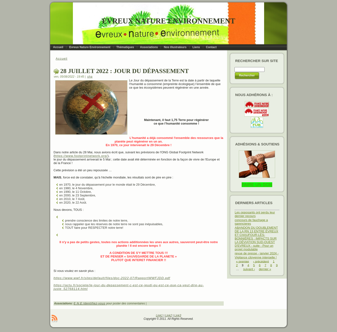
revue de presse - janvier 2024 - (257, 253)
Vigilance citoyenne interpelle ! (256, 257)
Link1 (159, 315)
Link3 (177, 315)
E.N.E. (78, 303)
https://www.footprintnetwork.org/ (81, 156)
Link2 (168, 315)
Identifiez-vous (94, 303)
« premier (242, 261)
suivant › (249, 269)
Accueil (61, 58)
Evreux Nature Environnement (168, 21)
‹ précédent (261, 261)
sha (89, 76)
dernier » (265, 269)
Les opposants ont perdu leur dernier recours (255, 214)
